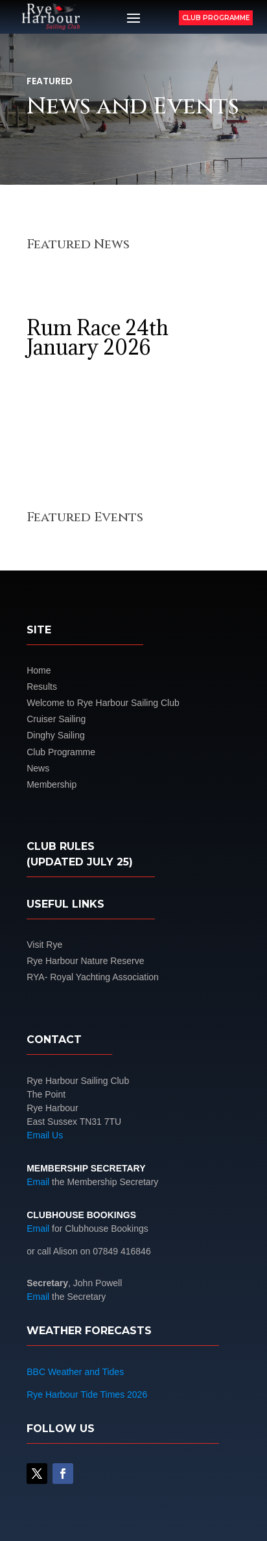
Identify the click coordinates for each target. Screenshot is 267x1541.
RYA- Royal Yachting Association (93, 977)
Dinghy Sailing (56, 735)
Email (38, 1182)
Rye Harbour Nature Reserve (85, 961)
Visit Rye (44, 944)
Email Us (45, 1135)
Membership (51, 784)
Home (39, 670)
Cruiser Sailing (56, 719)
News (38, 768)
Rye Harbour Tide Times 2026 (87, 1394)
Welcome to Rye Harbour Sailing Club (103, 703)
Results (42, 686)
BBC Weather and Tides (75, 1372)
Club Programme (216, 18)
